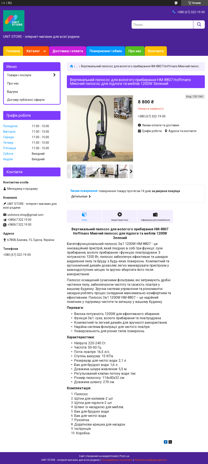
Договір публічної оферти (26, 100)
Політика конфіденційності (150, 459)
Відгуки (12, 92)
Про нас (134, 51)
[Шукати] (199, 24)
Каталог (33, 51)
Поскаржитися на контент (116, 459)
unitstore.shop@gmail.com (25, 215)
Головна (13, 51)
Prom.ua (124, 456)
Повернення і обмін (106, 51)
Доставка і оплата (67, 51)
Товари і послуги (19, 75)
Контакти (156, 51)
